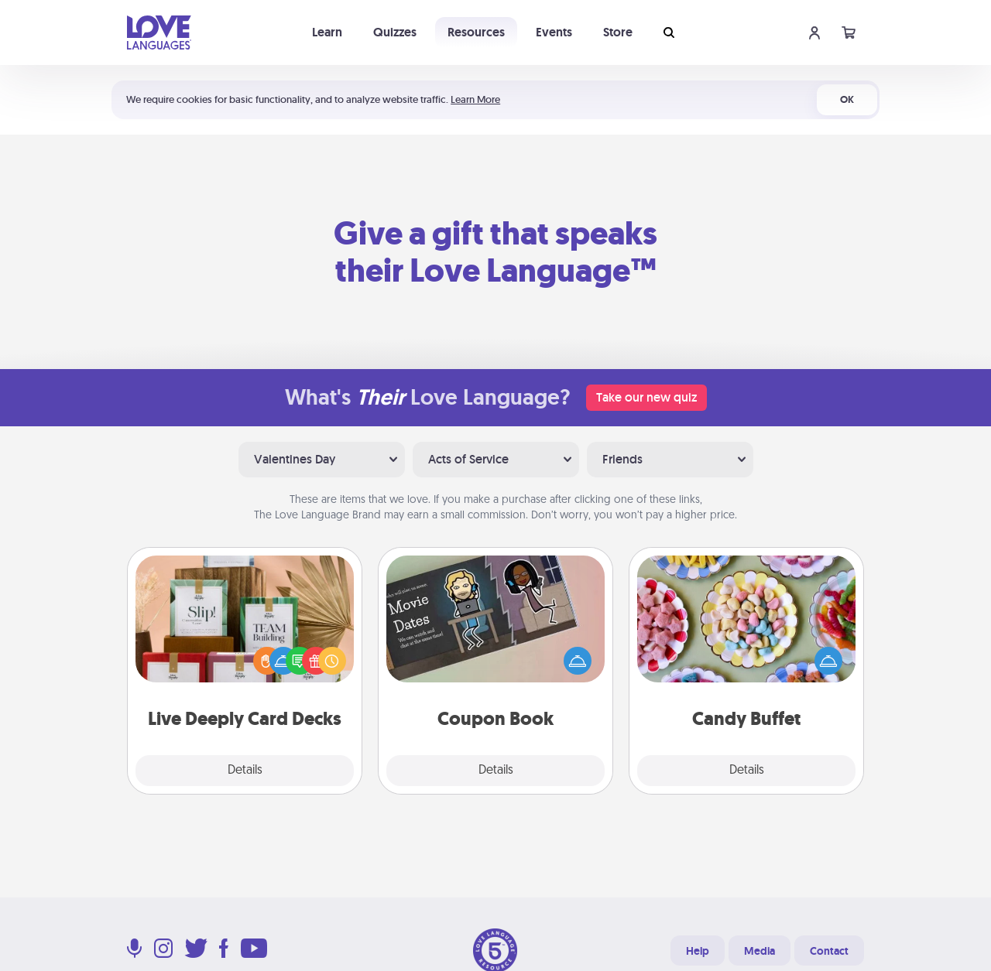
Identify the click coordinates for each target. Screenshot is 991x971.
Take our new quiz (646, 397)
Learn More (475, 99)
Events (554, 32)
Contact (829, 951)
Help (697, 951)
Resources (476, 32)
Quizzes (395, 32)
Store (618, 32)
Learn (327, 32)
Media (759, 951)
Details (245, 770)
